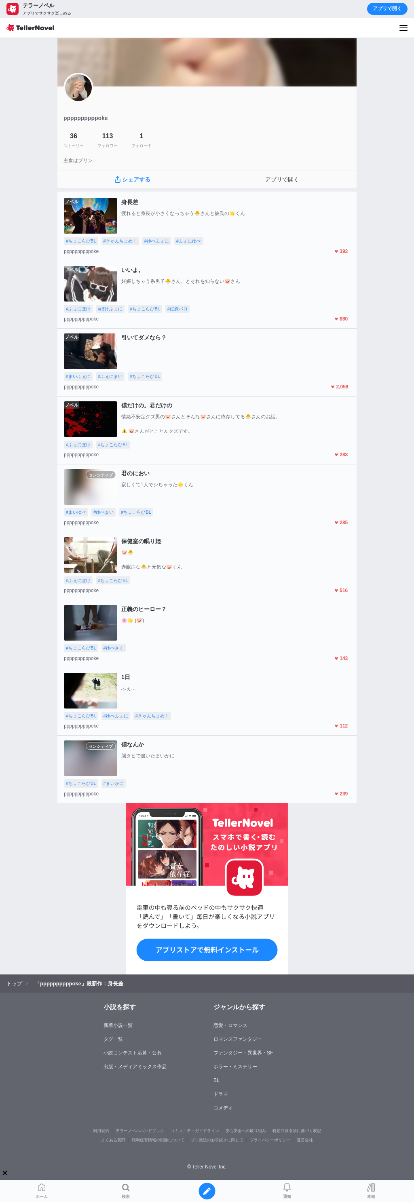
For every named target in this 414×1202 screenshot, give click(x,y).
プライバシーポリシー (270, 1140)
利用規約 (101, 1130)
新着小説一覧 (118, 1025)
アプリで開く (387, 8)
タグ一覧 (113, 1039)
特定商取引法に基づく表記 (296, 1130)
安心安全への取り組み (246, 1130)
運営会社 (305, 1140)
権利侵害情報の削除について (158, 1140)
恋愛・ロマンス (230, 1025)
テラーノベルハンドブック (140, 1130)
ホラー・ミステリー (235, 1066)
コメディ (223, 1108)
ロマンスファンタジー (237, 1039)
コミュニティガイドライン (195, 1130)
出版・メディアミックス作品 (135, 1066)
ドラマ (220, 1094)
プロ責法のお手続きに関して (217, 1140)
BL (216, 1080)
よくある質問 (113, 1140)
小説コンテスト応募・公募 (133, 1053)
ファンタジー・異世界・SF (243, 1053)
